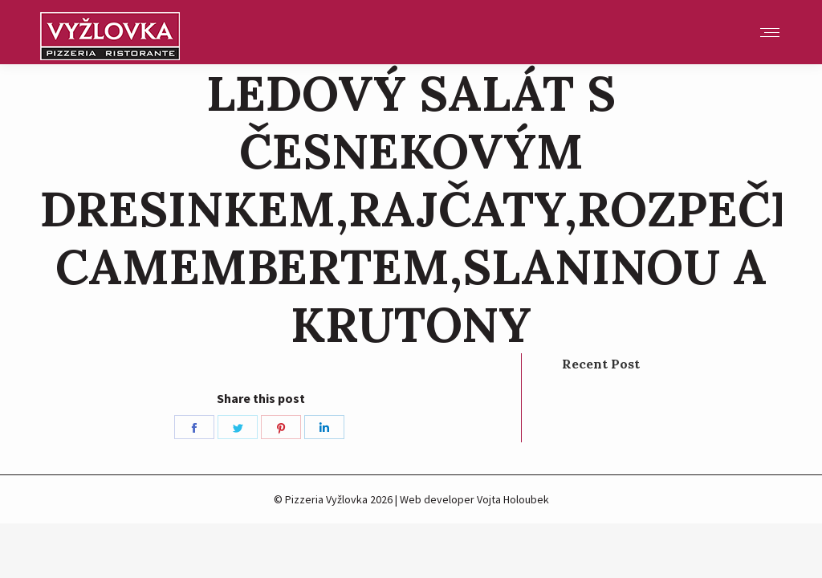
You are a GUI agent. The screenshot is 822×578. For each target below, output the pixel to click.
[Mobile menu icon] (770, 32)
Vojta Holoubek (513, 499)
